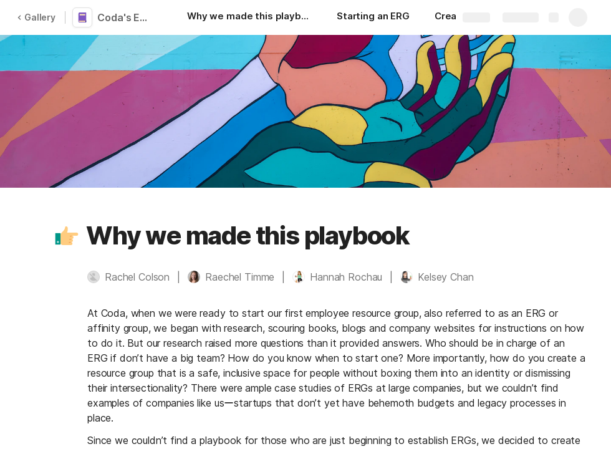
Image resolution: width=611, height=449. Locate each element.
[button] (66, 235)
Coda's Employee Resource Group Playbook (126, 17)
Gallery (36, 17)
